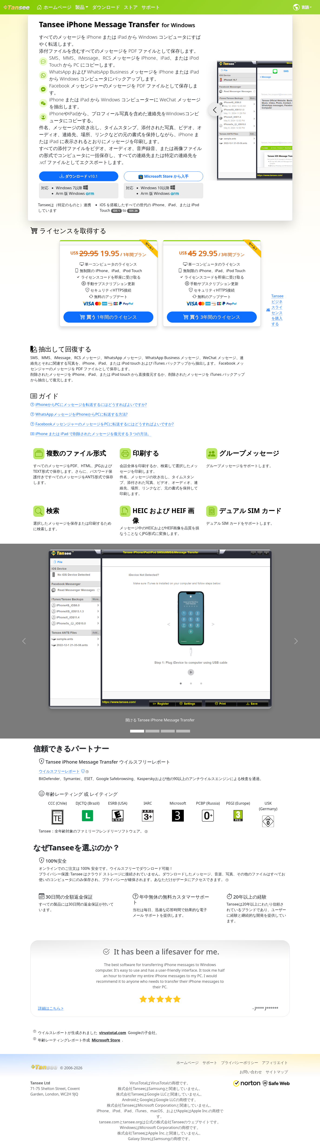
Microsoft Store (106, 1040)
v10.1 (78, 176)
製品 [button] (79, 7)
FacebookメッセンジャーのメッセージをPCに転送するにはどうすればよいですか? (102, 424)
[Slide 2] (152, 731)
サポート (150, 7)
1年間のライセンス (108, 317)
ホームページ (53, 7)
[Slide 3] (168, 731)
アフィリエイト (275, 1062)
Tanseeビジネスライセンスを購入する (275, 309)
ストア (131, 7)
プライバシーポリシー (239, 1062)
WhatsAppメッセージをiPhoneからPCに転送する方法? (79, 414)
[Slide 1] (137, 731)
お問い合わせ (251, 1071)
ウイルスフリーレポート (62, 771)
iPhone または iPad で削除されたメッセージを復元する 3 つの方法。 (91, 433)
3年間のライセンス (211, 317)
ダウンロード (106, 7)
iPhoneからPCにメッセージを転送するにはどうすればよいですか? (88, 404)
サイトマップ (277, 1071)
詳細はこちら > (50, 1008)
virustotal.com (112, 1032)
